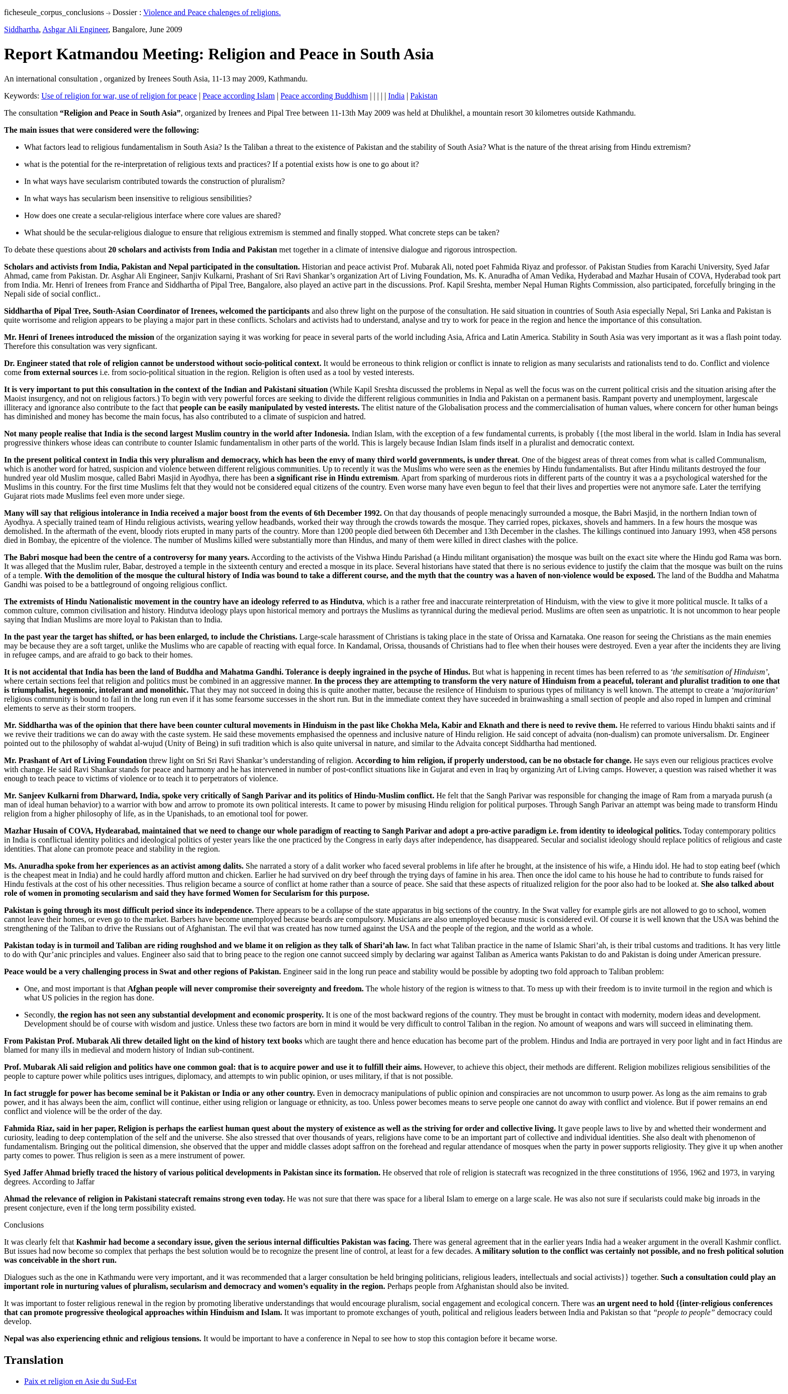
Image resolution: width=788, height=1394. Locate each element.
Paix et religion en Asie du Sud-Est (80, 1381)
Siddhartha (21, 29)
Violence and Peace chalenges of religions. (212, 12)
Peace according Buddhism (324, 95)
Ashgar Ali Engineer (75, 29)
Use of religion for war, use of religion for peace (118, 95)
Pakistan (423, 95)
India (396, 95)
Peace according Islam (239, 95)
